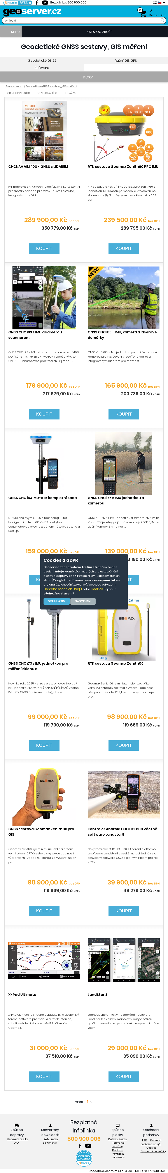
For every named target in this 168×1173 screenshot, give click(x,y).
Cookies (97, 589)
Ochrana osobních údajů (63, 589)
